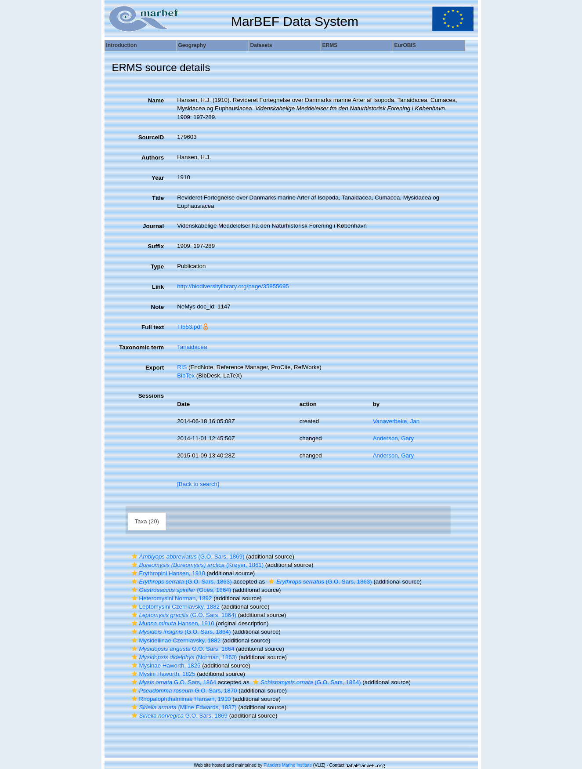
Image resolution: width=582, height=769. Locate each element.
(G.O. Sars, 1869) (187, 556)
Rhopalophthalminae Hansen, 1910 (180, 699)
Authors (152, 157)
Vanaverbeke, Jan (396, 421)
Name (156, 100)
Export (154, 367)
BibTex (186, 375)
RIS (182, 367)
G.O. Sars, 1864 (182, 649)
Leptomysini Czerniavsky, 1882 (175, 606)
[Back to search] (198, 484)
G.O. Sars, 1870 (183, 690)
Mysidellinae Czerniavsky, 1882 (175, 640)
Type (157, 266)
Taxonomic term (141, 347)
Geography (192, 45)
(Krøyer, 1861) (197, 565)
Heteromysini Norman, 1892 (171, 598)
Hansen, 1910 (172, 623)
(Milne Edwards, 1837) (183, 707)
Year (158, 177)
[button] (134, 556)
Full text (152, 327)
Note (157, 307)
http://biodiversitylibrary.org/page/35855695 (233, 286)
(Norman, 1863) (183, 657)
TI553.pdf (189, 326)
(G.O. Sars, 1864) (183, 615)
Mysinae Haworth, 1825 (165, 665)
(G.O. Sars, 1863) (181, 581)
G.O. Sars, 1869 (179, 715)
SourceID (151, 137)
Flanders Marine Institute (288, 765)
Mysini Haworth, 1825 (162, 674)
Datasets (261, 45)
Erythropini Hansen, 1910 (167, 573)
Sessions (151, 395)
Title (158, 198)
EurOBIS (405, 45)
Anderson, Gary (393, 438)
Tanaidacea (192, 347)
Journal (153, 226)
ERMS (330, 45)
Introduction (121, 45)
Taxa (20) (147, 521)
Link (158, 286)
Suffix (156, 246)
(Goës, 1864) (180, 590)
